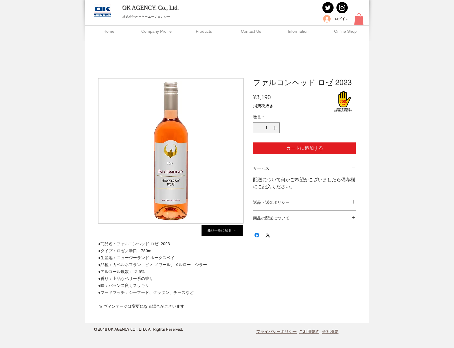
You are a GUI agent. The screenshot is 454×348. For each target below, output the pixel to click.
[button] (359, 19)
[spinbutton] (266, 128)
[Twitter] (328, 7)
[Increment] (275, 128)
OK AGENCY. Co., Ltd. (150, 8)
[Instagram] (342, 7)
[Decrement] (257, 128)
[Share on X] (267, 235)
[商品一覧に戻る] (222, 230)
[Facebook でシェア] (256, 235)
